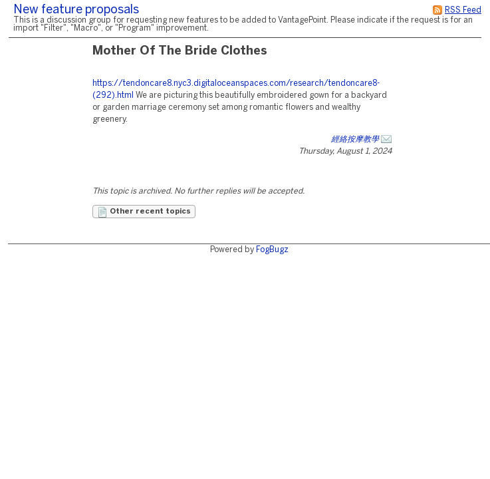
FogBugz (272, 249)
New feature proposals (76, 10)
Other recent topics (144, 212)
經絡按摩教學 (355, 139)
